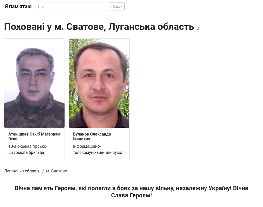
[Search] (71, 6)
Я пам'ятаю (18, 6)
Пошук (116, 6)
